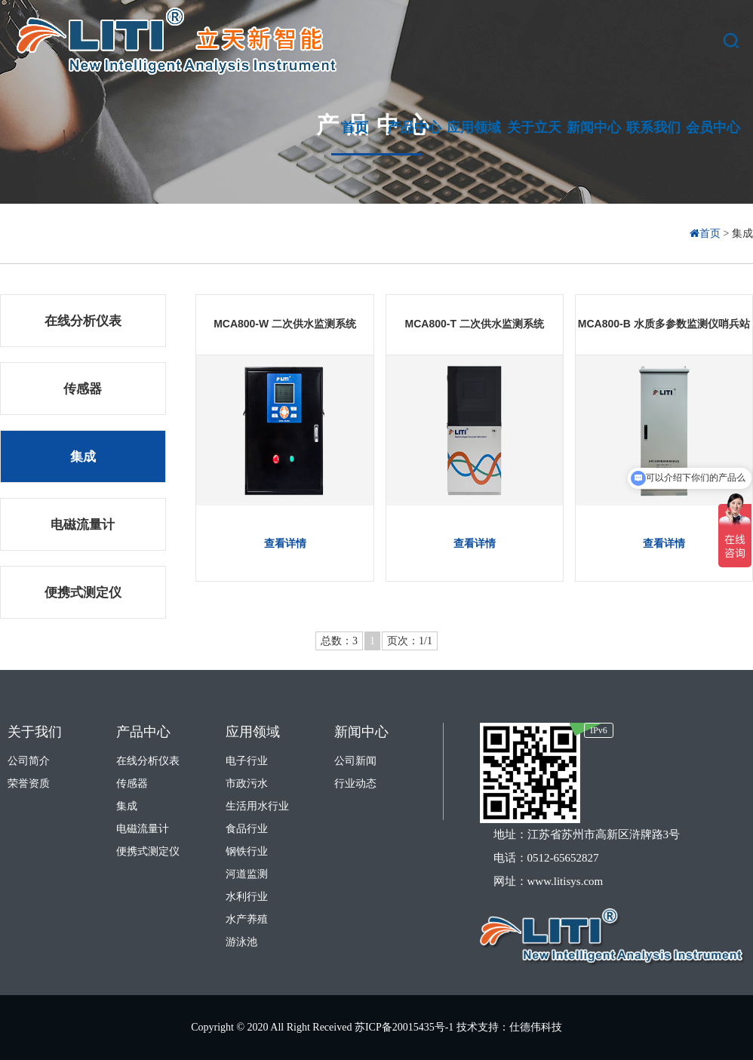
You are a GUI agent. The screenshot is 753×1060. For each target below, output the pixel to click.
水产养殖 (247, 919)
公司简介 (29, 761)
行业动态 (355, 783)
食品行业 (247, 828)
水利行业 (247, 896)
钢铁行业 (247, 851)
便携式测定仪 (83, 592)
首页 (707, 233)
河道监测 (247, 874)
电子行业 (247, 761)
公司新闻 (355, 761)
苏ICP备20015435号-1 (405, 1027)
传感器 (82, 389)
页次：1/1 (409, 641)
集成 (83, 457)
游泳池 (241, 942)
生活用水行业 (257, 806)
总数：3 (339, 641)
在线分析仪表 (83, 321)
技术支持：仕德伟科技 (509, 1027)
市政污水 (247, 783)
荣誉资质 (29, 783)
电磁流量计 (83, 525)
